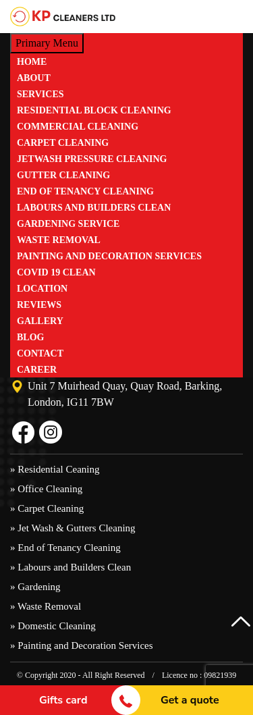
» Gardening (35, 586)
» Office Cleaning (46, 488)
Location (42, 289)
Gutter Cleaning (63, 175)
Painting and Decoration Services (109, 256)
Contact (40, 353)
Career (37, 370)
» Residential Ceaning (54, 469)
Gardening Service (68, 224)
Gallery (40, 321)
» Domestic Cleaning (53, 625)
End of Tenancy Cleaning (85, 191)
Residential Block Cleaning (94, 110)
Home (32, 62)
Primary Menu (47, 43)
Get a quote (190, 700)
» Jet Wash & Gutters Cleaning (73, 528)
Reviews (39, 305)
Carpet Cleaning (63, 143)
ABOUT (34, 78)
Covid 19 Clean (56, 272)
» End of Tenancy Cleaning (65, 547)
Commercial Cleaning (77, 127)
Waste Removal (59, 240)
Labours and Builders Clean (94, 208)
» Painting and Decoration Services (81, 645)
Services (40, 94)
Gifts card (63, 700)
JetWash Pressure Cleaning (92, 159)
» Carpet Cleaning (47, 508)
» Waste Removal (45, 606)
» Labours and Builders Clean (70, 567)
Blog (30, 337)
